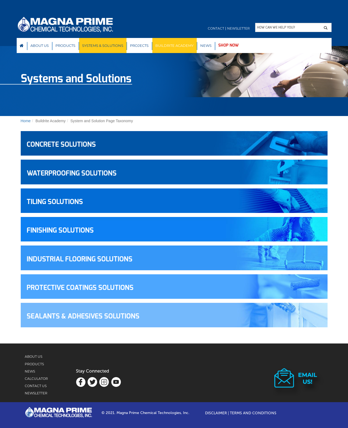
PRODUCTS (34, 364)
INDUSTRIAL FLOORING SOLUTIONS (79, 259)
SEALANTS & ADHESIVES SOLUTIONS (83, 316)
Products (65, 45)
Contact (216, 28)
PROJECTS (139, 45)
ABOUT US (33, 357)
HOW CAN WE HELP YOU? (276, 27)
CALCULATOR (36, 379)
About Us (39, 45)
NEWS (206, 45)
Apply (327, 28)
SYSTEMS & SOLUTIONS (102, 45)
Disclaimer (216, 413)
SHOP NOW (228, 45)
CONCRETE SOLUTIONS (61, 144)
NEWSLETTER (36, 393)
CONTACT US (36, 386)
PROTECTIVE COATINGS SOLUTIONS (80, 288)
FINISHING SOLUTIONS (60, 230)
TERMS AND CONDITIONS (253, 413)
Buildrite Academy (174, 45)
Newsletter (238, 28)
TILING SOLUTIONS (55, 202)
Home (22, 45)
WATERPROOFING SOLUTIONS (72, 173)
